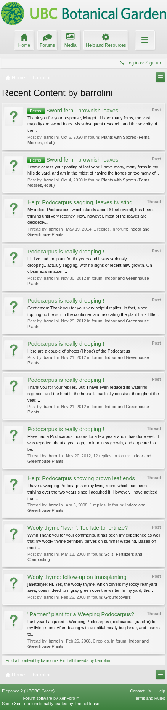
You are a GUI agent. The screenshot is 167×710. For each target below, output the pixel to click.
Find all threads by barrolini (84, 660)
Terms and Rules (149, 698)
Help (160, 691)
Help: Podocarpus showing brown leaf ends (81, 478)
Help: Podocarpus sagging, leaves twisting (79, 202)
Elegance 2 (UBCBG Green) (28, 691)
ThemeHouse (86, 703)
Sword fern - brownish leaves (72, 110)
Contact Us (140, 691)
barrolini (51, 137)
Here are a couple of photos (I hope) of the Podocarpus (78, 351)
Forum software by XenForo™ (51, 698)
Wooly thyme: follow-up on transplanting (77, 577)
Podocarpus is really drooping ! (65, 251)
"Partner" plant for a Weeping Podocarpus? (80, 614)
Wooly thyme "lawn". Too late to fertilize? (77, 528)
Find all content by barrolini (31, 660)
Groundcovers (117, 597)
